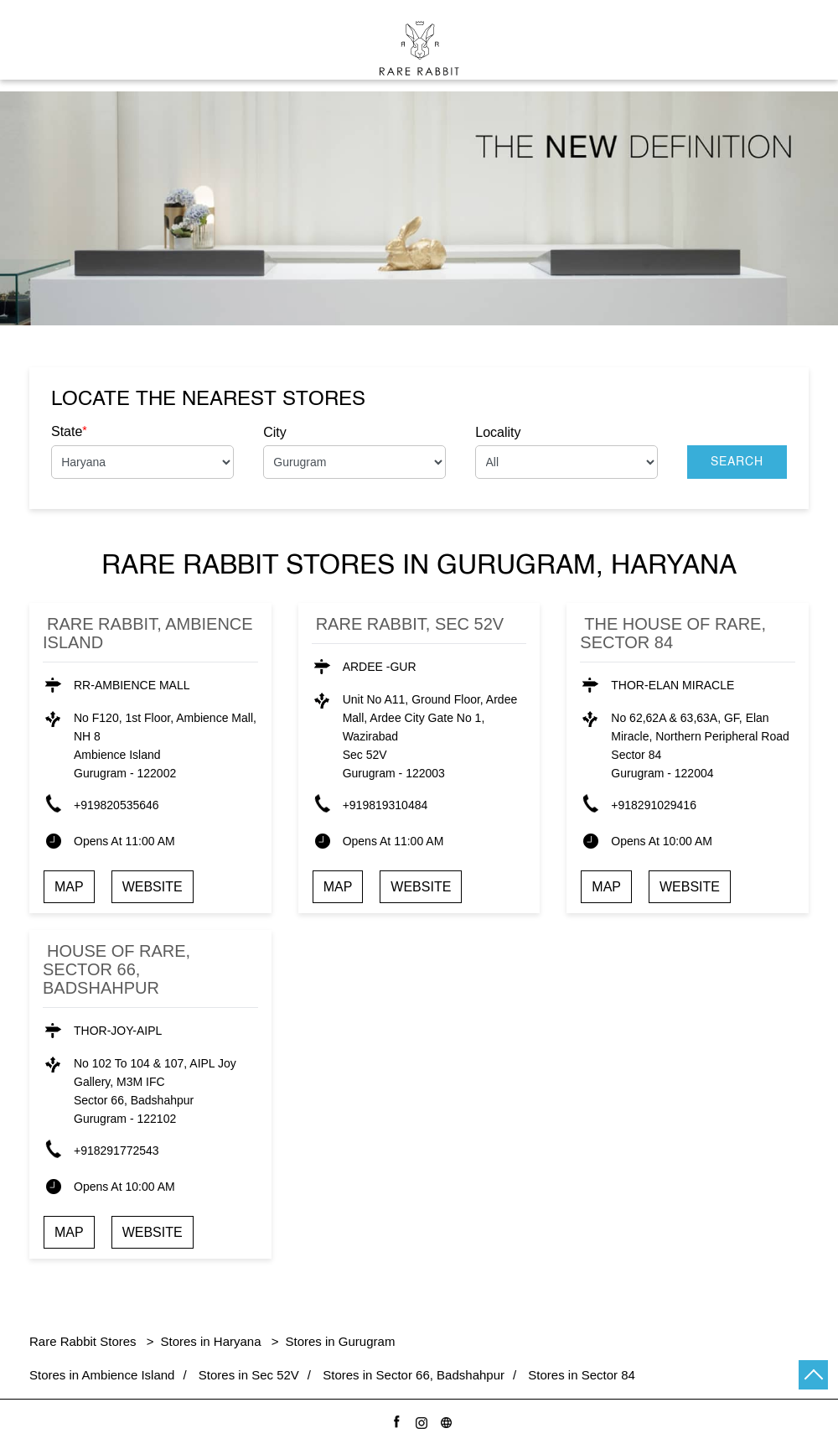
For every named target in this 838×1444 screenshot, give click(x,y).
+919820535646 (116, 805)
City (275, 432)
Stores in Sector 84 (581, 1375)
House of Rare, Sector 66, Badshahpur (116, 969)
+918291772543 (116, 1150)
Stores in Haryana (211, 1341)
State (69, 431)
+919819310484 (385, 805)
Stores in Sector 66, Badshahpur (413, 1375)
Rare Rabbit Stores (84, 1341)
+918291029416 (653, 805)
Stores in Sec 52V (249, 1375)
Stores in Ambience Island (101, 1375)
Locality (497, 432)
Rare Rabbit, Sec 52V (410, 624)
